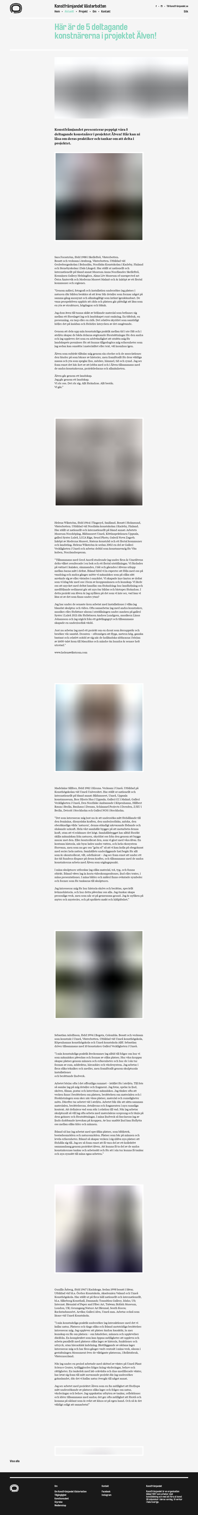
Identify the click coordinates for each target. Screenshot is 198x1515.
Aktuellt (69, 11)
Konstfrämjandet (154, 1486)
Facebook (106, 1491)
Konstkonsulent (61, 1498)
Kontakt (106, 11)
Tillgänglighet (60, 1494)
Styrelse (58, 1501)
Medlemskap (60, 1505)
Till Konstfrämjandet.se (177, 6)
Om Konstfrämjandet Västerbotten (70, 1491)
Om (94, 11)
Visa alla (15, 1461)
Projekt (83, 11)
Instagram (106, 1494)
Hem (57, 11)
